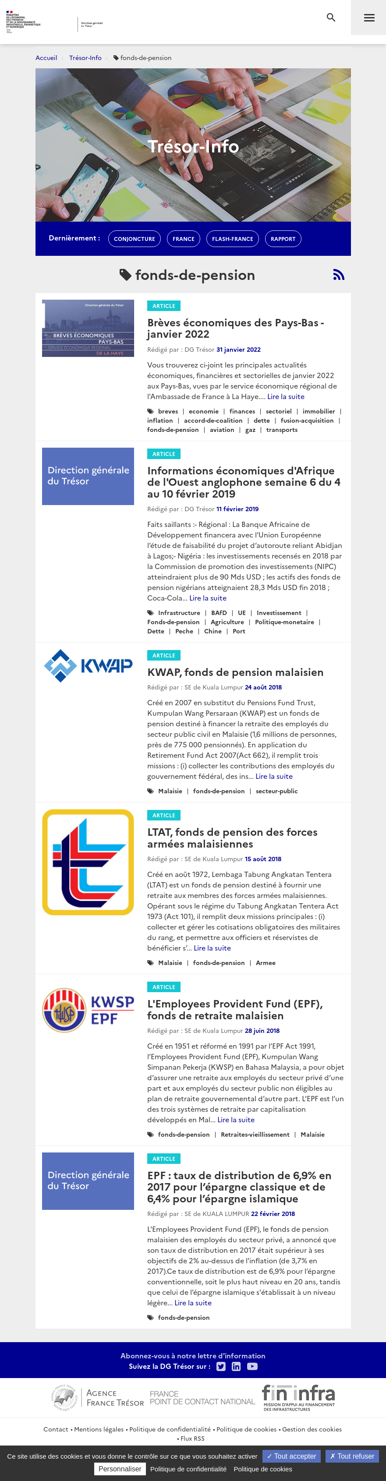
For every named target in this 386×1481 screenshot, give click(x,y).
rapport (283, 238)
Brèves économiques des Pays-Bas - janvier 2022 (235, 327)
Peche (184, 630)
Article (163, 305)
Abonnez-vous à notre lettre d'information (193, 1355)
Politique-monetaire (284, 621)
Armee (266, 962)
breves (168, 410)
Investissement (279, 612)
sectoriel (279, 410)
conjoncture (134, 238)
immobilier (319, 410)
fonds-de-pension (173, 429)
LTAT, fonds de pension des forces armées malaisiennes (232, 837)
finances (242, 410)
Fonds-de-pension (173, 621)
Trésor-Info (85, 57)
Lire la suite (286, 396)
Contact (55, 1428)
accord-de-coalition (213, 420)
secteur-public (277, 790)
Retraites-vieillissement (255, 1134)
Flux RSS (193, 1438)
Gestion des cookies (312, 1428)
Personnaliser (120, 1469)
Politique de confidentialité (170, 1428)
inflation (160, 420)
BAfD (219, 612)
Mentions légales (99, 1428)
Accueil (46, 57)
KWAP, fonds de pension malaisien (235, 671)
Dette (155, 630)
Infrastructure (179, 612)
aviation (222, 429)
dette (262, 420)
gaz (250, 429)
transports (281, 429)
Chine (213, 630)
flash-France (232, 238)
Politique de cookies (246, 1428)
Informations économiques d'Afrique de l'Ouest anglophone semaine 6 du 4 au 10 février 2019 (243, 481)
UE (242, 612)
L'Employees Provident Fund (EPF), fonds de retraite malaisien (234, 1009)
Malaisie (170, 790)
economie (204, 410)
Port (239, 630)
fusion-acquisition (307, 420)
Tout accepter (291, 1456)
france (184, 238)
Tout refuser (352, 1456)
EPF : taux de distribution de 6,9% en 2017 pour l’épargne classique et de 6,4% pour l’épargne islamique (239, 1186)
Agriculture (227, 621)
